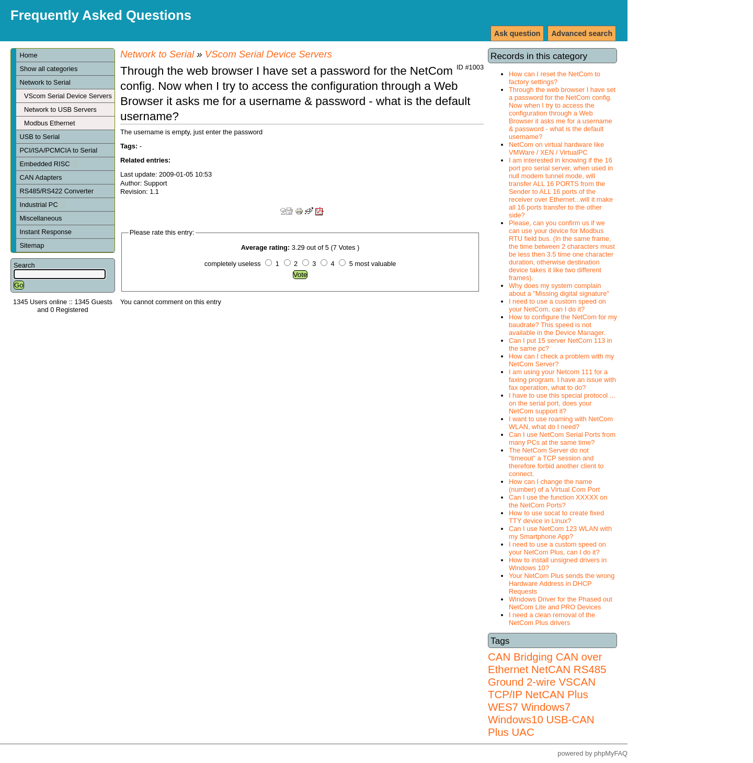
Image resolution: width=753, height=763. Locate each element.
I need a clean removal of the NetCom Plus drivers (552, 619)
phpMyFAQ (611, 753)
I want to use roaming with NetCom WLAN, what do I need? (561, 423)
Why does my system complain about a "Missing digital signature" (559, 289)
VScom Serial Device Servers (68, 96)
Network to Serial (44, 82)
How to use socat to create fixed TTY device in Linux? (556, 517)
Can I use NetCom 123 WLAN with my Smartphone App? (560, 532)
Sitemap (31, 245)
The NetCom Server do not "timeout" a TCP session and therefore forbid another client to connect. (556, 462)
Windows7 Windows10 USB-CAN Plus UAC (541, 719)
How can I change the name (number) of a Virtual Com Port (554, 485)
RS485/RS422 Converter (56, 191)
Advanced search (581, 33)
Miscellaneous (40, 218)
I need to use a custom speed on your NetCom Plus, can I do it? (557, 548)
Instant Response (45, 232)
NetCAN (551, 669)
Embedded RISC (48, 164)
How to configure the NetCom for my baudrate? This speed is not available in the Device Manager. (563, 325)
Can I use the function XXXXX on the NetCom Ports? (558, 501)
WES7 (503, 707)
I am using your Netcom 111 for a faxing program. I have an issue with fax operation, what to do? (562, 379)
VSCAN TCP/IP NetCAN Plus (542, 688)
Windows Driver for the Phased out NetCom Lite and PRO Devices (560, 603)
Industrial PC (42, 205)
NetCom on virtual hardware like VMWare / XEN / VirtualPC (556, 148)
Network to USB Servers (60, 109)
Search (24, 265)
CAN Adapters (40, 177)
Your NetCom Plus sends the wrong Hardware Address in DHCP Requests (561, 583)
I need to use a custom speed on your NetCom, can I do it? (557, 305)
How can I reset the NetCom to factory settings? (554, 78)
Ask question (517, 33)
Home (28, 55)
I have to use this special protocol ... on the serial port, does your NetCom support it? (562, 403)
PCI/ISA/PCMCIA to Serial (58, 150)
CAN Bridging (520, 657)
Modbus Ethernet (49, 123)
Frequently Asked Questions (100, 15)
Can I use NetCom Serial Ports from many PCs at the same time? (562, 438)
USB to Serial (39, 137)
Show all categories (48, 69)
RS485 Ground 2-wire (547, 675)
